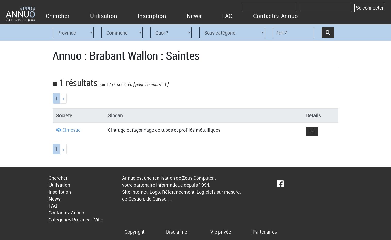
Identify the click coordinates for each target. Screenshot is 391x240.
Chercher (58, 16)
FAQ (227, 16)
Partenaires (265, 232)
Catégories (60, 220)
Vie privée (220, 232)
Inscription (152, 16)
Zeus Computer (198, 178)
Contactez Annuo (275, 16)
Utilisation (103, 16)
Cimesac (71, 130)
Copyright (134, 232)
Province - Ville (87, 220)
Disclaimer (177, 232)
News (194, 16)
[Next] (63, 98)
